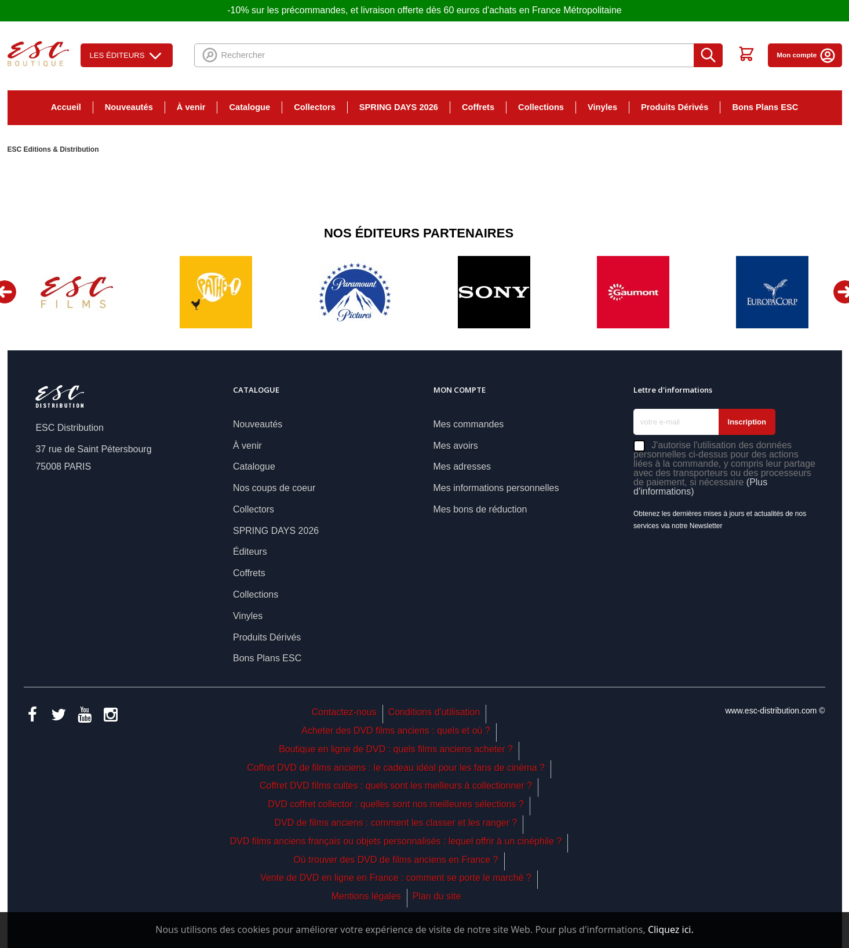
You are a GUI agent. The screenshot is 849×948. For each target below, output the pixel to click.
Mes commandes (468, 424)
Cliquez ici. (671, 929)
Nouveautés (129, 107)
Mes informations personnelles (496, 488)
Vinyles (602, 107)
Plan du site (437, 896)
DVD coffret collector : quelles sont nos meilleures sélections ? (396, 804)
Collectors (315, 107)
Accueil (66, 107)
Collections (541, 107)
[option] (77, 292)
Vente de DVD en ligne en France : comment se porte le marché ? (395, 878)
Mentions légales (366, 896)
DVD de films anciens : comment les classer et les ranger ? (396, 823)
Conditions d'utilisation (434, 712)
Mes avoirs (455, 446)
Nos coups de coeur (274, 488)
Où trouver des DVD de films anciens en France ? (396, 860)
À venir (191, 107)
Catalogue (249, 107)
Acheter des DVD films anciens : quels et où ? (395, 730)
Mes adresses (462, 466)
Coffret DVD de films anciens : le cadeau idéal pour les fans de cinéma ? (396, 768)
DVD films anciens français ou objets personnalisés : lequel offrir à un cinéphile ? (396, 841)
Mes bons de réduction (480, 509)
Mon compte (806, 54)
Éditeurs (250, 552)
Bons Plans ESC (765, 107)
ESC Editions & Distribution (53, 149)
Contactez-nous (344, 712)
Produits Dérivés (674, 107)
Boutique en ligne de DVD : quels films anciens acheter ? (396, 749)
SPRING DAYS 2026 (398, 107)
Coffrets (478, 107)
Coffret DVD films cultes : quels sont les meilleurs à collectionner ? (396, 785)
